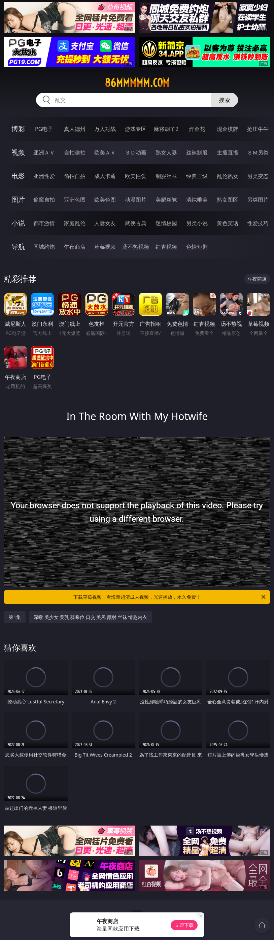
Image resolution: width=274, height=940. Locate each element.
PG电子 (44, 129)
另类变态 (258, 176)
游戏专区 (135, 129)
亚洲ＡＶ (44, 152)
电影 (18, 175)
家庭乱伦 (74, 223)
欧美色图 (105, 199)
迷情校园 (166, 223)
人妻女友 (105, 223)
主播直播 (227, 152)
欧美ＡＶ (105, 152)
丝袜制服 (197, 152)
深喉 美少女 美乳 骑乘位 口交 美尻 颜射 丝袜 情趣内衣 (90, 617)
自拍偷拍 (74, 152)
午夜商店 (74, 246)
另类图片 (258, 199)
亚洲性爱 (44, 176)
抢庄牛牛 (258, 129)
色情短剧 (197, 246)
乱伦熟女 (227, 176)
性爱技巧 (258, 223)
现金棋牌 (227, 129)
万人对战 (105, 129)
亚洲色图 (74, 199)
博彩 (18, 128)
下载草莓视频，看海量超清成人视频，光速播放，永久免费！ (170, 597)
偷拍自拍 (74, 176)
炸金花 (197, 129)
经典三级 (197, 176)
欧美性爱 (135, 176)
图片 (18, 199)
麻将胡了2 (166, 129)
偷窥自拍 (44, 199)
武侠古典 (135, 223)
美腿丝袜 (166, 199)
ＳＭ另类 (258, 152)
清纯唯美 (197, 199)
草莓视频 (105, 246)
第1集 (15, 617)
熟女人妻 (166, 152)
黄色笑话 (227, 223)
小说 (18, 223)
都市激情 (44, 223)
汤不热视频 (135, 246)
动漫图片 (135, 199)
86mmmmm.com (137, 83)
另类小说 (197, 223)
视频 (18, 152)
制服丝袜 (166, 176)
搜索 (224, 100)
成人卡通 (105, 176)
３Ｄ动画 (135, 152)
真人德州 (74, 129)
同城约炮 (44, 246)
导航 (18, 246)
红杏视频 (166, 246)
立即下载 (184, 925)
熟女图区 (227, 199)
